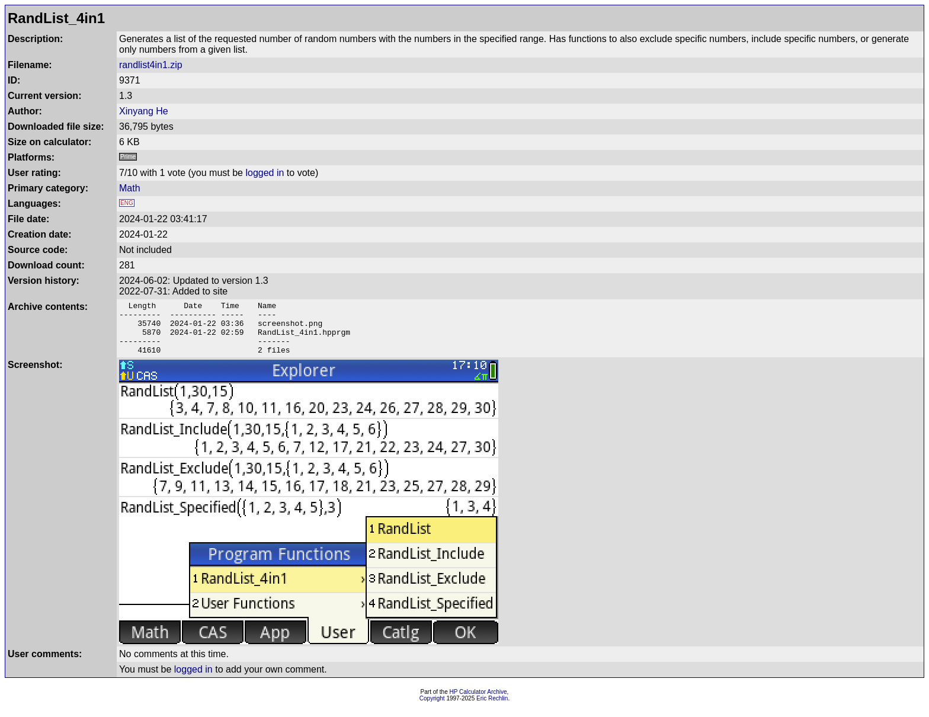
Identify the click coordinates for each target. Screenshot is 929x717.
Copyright (432, 709)
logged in (264, 173)
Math (129, 188)
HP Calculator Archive (478, 702)
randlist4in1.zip (150, 65)
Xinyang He (143, 111)
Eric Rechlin (492, 709)
